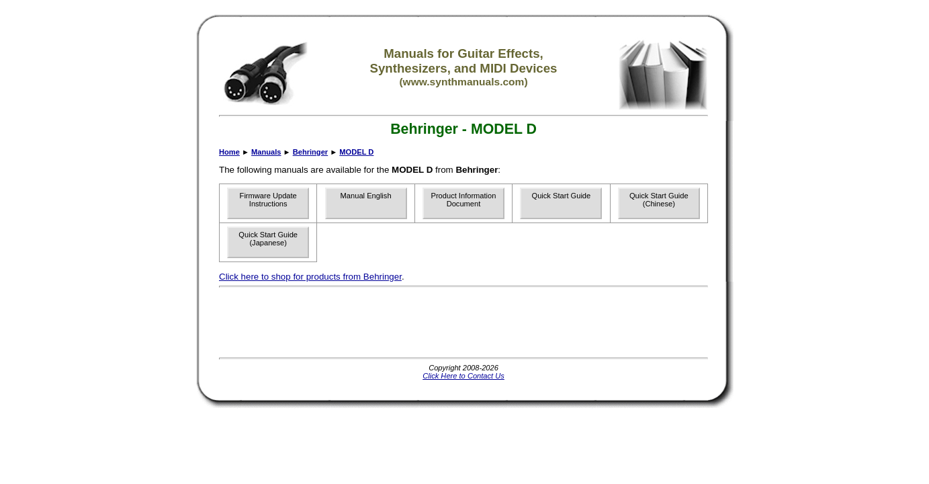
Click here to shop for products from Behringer (310, 277)
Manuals (266, 152)
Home (229, 152)
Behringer (310, 152)
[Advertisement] (463, 322)
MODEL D (356, 152)
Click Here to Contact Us (463, 376)
